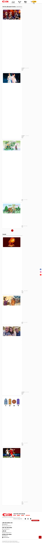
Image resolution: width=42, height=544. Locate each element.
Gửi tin (34, 1)
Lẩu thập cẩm (22, 291)
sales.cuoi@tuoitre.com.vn (6, 525)
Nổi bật (19, 2)
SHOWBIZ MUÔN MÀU (23, 69)
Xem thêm (12, 230)
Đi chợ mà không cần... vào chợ (21, 301)
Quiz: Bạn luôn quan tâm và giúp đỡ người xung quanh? (21, 405)
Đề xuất (25, 2)
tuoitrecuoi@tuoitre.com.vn (6, 532)
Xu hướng (13, 2)
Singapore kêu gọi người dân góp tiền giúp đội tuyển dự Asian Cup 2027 (21, 459)
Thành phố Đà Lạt (19, 6)
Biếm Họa (22, 200)
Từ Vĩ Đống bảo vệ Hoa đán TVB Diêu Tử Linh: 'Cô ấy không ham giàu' (21, 339)
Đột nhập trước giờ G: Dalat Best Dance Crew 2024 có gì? (21, 19)
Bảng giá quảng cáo (35, 520)
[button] (31, 2)
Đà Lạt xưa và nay (21, 207)
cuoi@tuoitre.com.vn (6, 529)
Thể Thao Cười (22, 503)
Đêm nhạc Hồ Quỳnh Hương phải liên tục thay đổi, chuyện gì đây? (21, 84)
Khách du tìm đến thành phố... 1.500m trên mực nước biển (21, 149)
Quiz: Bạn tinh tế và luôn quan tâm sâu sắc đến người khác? (21, 247)
